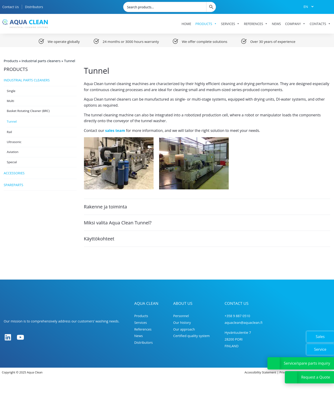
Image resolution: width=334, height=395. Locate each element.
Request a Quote (315, 377)
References (256, 24)
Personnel (181, 316)
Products (206, 24)
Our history (182, 322)
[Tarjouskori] (324, 6)
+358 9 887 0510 (237, 316)
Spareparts (40, 185)
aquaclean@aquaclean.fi (243, 322)
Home (186, 24)
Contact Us (10, 7)
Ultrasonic (14, 142)
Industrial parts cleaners (41, 60)
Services (230, 24)
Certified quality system (191, 336)
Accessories (40, 173)
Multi (10, 101)
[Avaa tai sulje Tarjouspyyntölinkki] (291, 377)
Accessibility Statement (260, 372)
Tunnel (12, 121)
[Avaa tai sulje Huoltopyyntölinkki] (273, 363)
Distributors (34, 7)
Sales (320, 336)
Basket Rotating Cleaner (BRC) (28, 111)
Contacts (320, 24)
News (276, 24)
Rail (9, 132)
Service (320, 349)
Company (295, 24)
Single (11, 91)
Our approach (184, 329)
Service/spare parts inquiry (307, 363)
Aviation (12, 152)
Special (12, 162)
